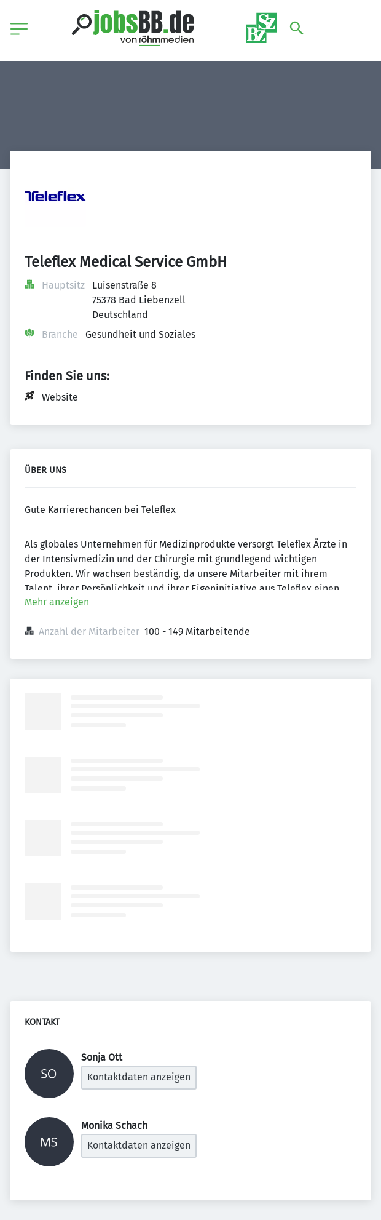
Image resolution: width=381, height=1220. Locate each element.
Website (60, 397)
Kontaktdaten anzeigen (138, 1077)
